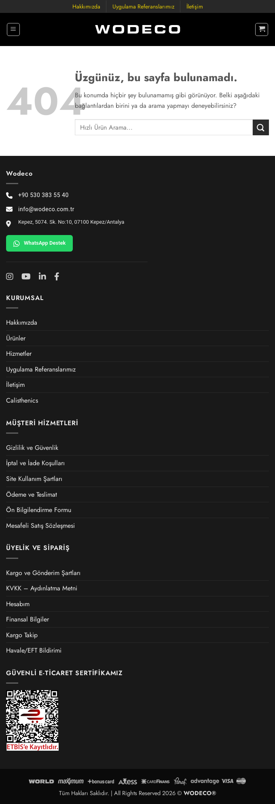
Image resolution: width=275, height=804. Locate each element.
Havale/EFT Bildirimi (33, 650)
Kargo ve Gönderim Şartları (43, 572)
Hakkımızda (86, 6)
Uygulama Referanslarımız (143, 6)
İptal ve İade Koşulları (35, 463)
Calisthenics (22, 400)
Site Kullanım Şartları (34, 478)
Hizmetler (19, 353)
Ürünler (15, 338)
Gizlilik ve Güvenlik (32, 447)
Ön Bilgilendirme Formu (38, 509)
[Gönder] (261, 127)
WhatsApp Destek (39, 243)
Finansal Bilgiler (27, 619)
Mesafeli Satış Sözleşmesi (40, 525)
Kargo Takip (22, 635)
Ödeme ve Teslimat (31, 494)
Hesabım (18, 604)
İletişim (194, 6)
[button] (13, 29)
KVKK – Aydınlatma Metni (41, 588)
